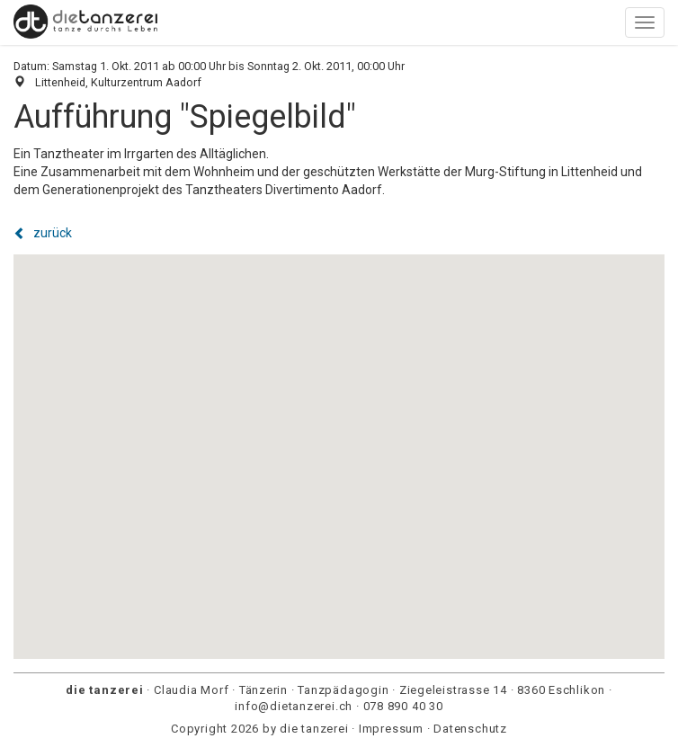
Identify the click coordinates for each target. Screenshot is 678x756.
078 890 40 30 (403, 706)
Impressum (391, 728)
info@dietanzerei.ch (293, 706)
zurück (42, 233)
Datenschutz (470, 728)
